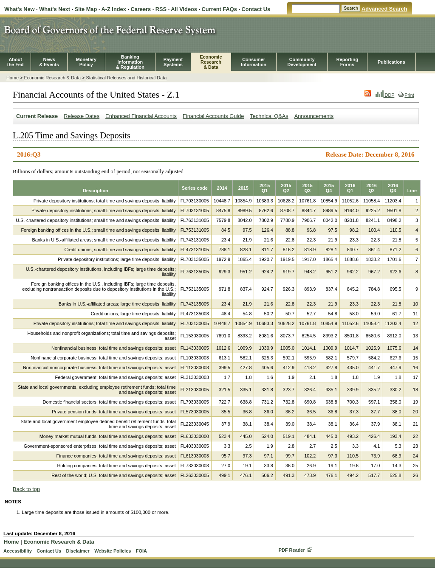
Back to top (26, 489)
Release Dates (81, 116)
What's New (19, 9)
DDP (385, 95)
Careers (140, 9)
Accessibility (17, 550)
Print (406, 95)
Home (12, 77)
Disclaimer (77, 550)
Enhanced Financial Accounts (141, 116)
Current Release (37, 116)
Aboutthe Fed (15, 62)
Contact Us (256, 9)
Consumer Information (253, 62)
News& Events (49, 62)
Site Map (86, 9)
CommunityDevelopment (301, 62)
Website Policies (112, 550)
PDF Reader (292, 550)
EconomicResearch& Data (211, 62)
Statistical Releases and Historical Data (126, 77)
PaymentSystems (173, 62)
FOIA (141, 550)
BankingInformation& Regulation (130, 62)
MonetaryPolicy (86, 62)
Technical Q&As (269, 116)
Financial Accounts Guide (213, 116)
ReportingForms (347, 62)
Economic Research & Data (52, 77)
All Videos (184, 9)
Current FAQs (219, 9)
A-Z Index (113, 9)
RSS (161, 9)
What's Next (54, 9)
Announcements (313, 116)
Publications (391, 62)
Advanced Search (384, 9)
